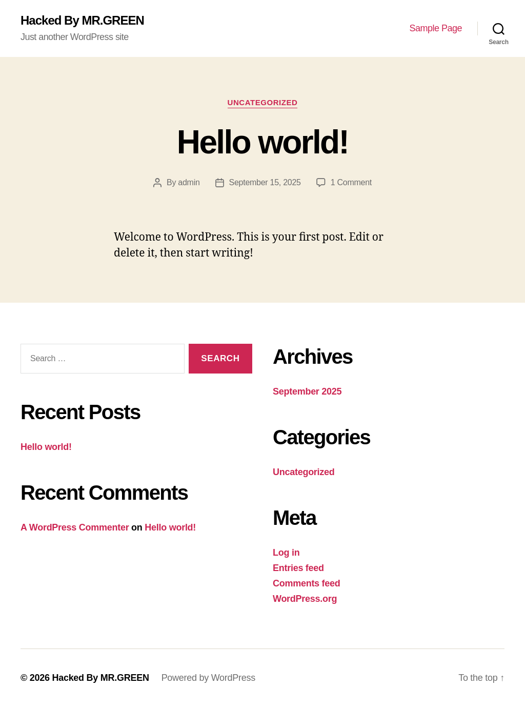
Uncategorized (263, 102)
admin (188, 182)
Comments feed (306, 583)
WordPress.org (305, 599)
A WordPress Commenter (75, 527)
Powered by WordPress (208, 678)
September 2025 (307, 391)
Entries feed (298, 568)
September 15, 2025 (265, 182)
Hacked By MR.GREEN (82, 20)
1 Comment (351, 182)
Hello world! (262, 142)
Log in (286, 552)
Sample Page (435, 28)
